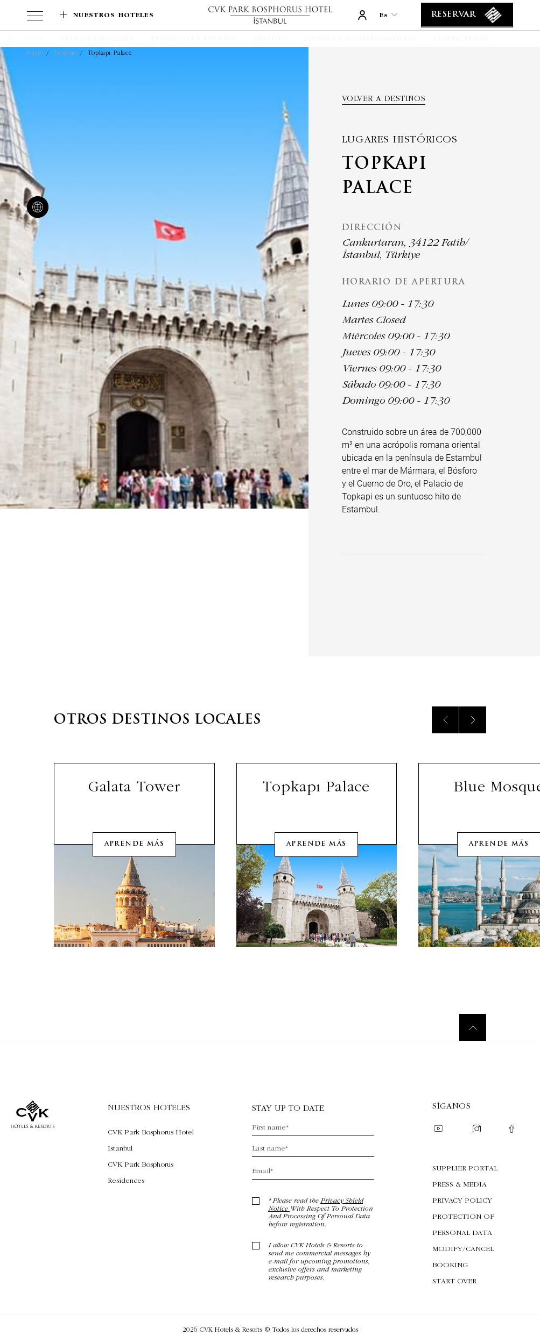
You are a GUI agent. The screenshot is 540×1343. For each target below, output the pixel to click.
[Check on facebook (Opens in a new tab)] (511, 1130)
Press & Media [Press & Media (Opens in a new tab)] (459, 1184)
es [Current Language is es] (388, 15)
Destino (65, 52)
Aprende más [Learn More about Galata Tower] (134, 858)
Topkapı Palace (109, 52)
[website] (35, 208)
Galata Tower (134, 800)
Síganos (451, 1106)
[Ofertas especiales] (97, 39)
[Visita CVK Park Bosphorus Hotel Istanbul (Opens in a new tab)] (151, 1140)
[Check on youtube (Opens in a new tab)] (438, 1130)
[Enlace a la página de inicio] (269, 15)
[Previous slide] (445, 733)
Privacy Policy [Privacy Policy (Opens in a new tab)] (462, 1200)
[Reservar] (467, 15)
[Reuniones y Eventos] (194, 39)
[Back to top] (472, 1027)
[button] (23, 39)
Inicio (35, 52)
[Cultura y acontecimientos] (361, 39)
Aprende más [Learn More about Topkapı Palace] (316, 858)
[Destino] (270, 39)
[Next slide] (472, 733)
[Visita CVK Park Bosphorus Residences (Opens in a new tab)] (151, 1172)
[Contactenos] (461, 39)
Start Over (454, 1280)
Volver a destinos (384, 98)
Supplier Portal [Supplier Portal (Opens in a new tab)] (464, 1167)
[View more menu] (35, 18)
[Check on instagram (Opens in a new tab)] (477, 1130)
